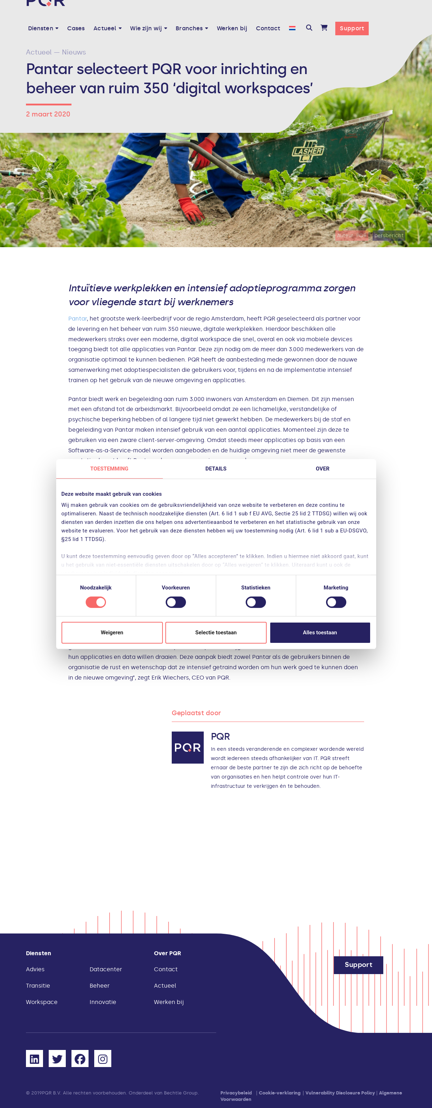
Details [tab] (216, 468)
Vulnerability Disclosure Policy (340, 1093)
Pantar (77, 318)
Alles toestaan (320, 632)
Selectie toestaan (215, 632)
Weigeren (112, 632)
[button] (309, 28)
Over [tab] (322, 468)
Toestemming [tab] (109, 468)
